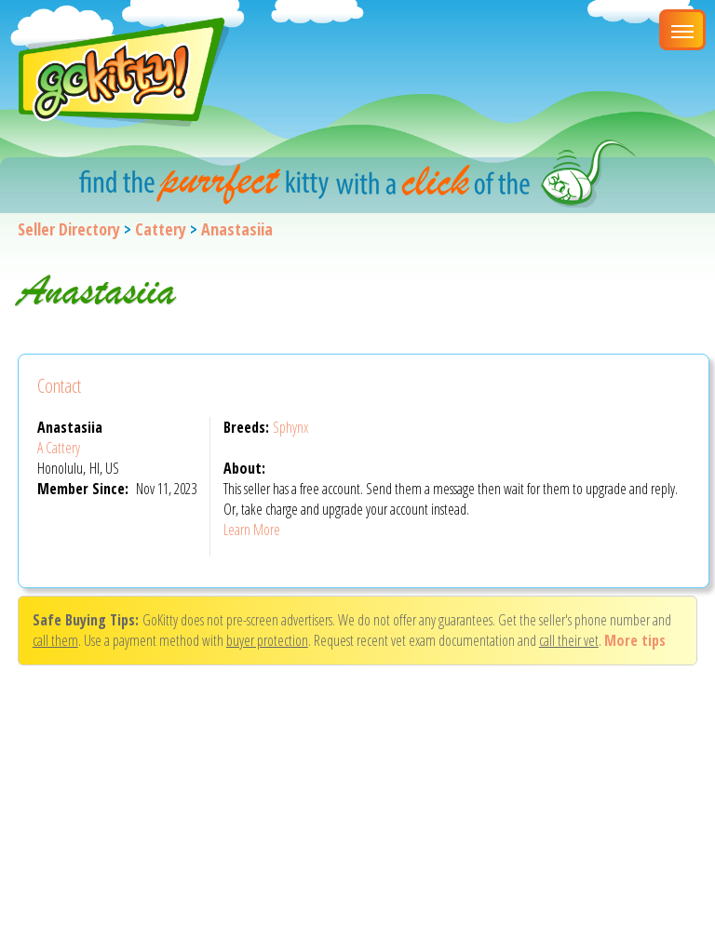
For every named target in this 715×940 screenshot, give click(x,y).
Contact (59, 385)
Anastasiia (237, 229)
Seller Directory (69, 229)
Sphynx (290, 427)
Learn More (251, 529)
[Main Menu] (682, 29)
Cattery (160, 229)
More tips (635, 640)
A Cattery (58, 447)
